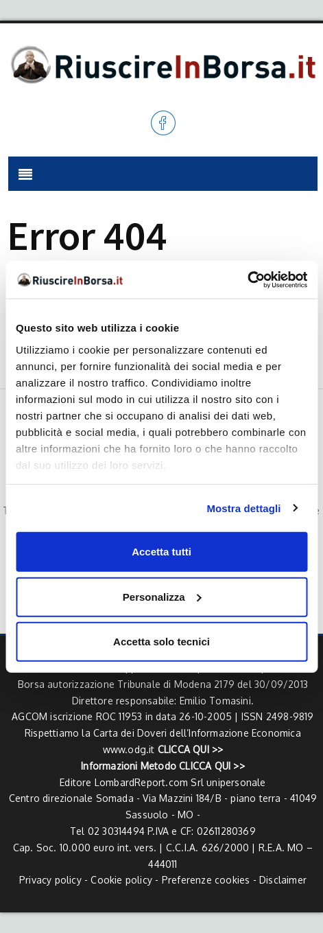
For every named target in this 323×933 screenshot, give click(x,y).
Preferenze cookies (206, 880)
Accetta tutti (161, 551)
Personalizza (162, 596)
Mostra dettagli (243, 508)
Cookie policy (121, 880)
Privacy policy (50, 880)
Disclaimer (283, 880)
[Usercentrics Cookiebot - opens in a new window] (247, 279)
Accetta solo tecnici (161, 641)
